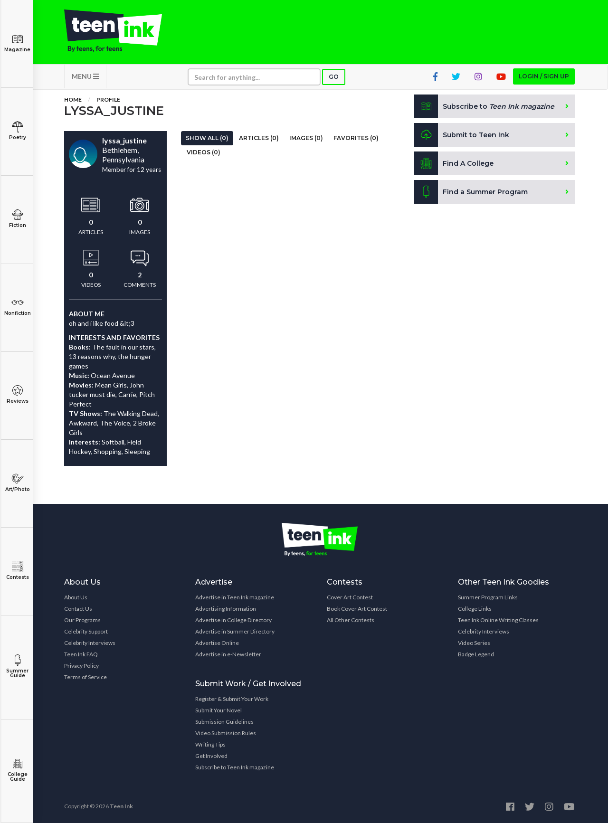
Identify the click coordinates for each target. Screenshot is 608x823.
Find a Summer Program (471, 192)
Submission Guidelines (224, 721)
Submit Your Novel (218, 710)
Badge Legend (476, 654)
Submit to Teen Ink (461, 135)
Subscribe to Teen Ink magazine (234, 767)
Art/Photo (17, 482)
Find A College (454, 163)
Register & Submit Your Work (231, 698)
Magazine (17, 43)
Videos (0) (203, 152)
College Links (475, 608)
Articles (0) (259, 138)
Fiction (17, 218)
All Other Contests (350, 620)
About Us (75, 597)
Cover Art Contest (350, 597)
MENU (85, 76)
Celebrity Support (86, 631)
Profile (108, 99)
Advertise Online (217, 642)
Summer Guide (17, 666)
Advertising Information (225, 608)
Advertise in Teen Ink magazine (234, 597)
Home (73, 99)
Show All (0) (207, 138)
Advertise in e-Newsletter (228, 654)
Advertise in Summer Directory (235, 631)
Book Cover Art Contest (357, 608)
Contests (17, 570)
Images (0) (306, 138)
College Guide (17, 770)
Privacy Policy (81, 665)
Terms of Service (85, 677)
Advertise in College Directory (233, 620)
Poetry (17, 131)
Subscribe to (484, 106)
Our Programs (82, 620)
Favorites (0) (356, 138)
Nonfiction (17, 306)
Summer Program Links (488, 597)
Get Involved (211, 755)
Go (334, 76)
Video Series (474, 642)
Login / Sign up (544, 76)
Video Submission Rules (225, 733)
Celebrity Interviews (89, 642)
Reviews (17, 394)
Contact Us (78, 608)
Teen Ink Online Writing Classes (498, 620)
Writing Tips (210, 744)
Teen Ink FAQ (81, 654)
